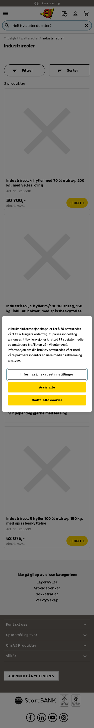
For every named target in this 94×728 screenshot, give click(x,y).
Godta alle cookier (47, 400)
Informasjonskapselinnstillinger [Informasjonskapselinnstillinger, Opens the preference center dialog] (47, 374)
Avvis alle (47, 387)
